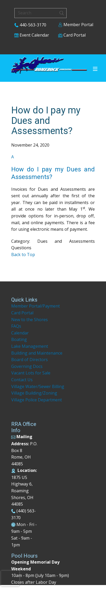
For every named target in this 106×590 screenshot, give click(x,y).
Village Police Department (36, 400)
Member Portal (75, 24)
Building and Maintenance (36, 353)
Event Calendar (31, 35)
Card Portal (72, 35)
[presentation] (10, 578)
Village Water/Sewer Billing (37, 386)
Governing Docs (27, 366)
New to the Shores (29, 319)
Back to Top (23, 254)
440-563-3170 (30, 25)
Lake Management (30, 346)
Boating (19, 339)
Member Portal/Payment (35, 306)
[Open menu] (95, 68)
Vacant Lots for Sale (30, 373)
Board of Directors (29, 359)
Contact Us (22, 380)
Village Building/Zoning (34, 393)
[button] (53, 167)
